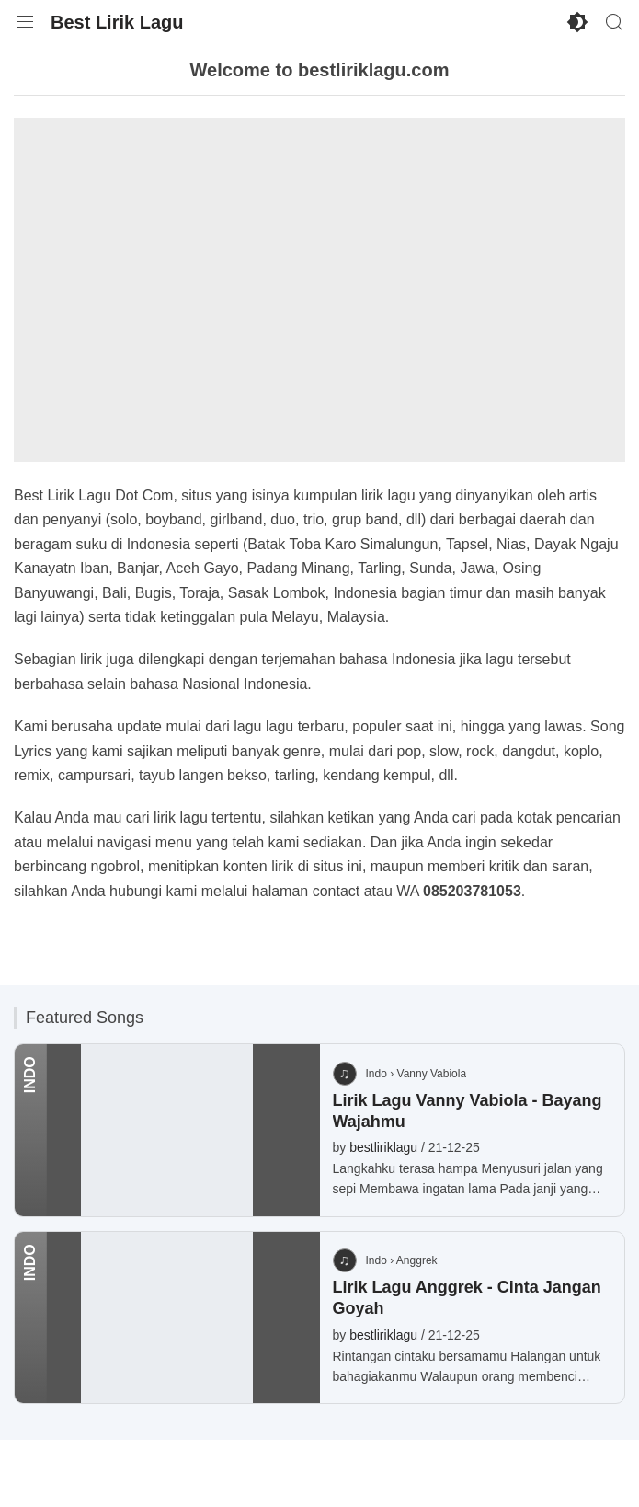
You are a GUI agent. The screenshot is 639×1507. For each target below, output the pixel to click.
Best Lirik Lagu (117, 22)
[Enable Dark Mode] (577, 22)
